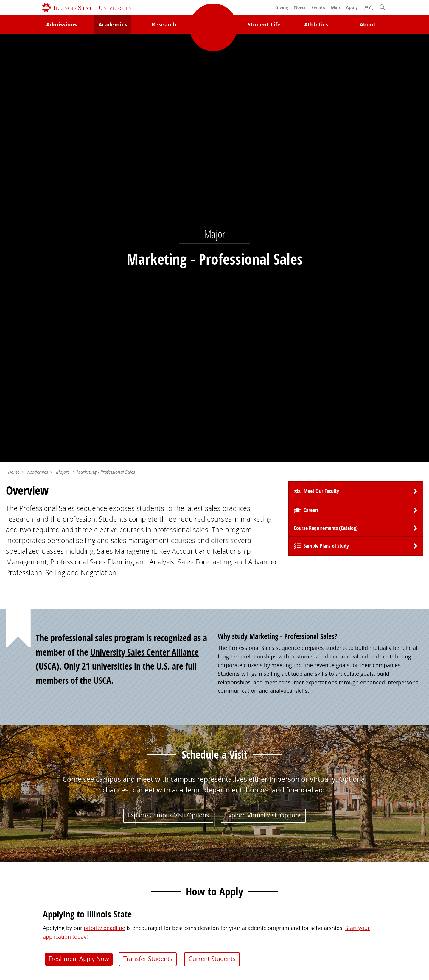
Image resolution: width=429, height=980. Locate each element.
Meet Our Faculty (321, 71)
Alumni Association (242, 802)
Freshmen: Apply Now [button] (79, 539)
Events (226, 827)
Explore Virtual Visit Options (263, 395)
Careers (311, 90)
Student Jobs (128, 815)
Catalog (121, 827)
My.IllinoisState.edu (136, 802)
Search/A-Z (19, 839)
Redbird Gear (234, 815)
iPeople (333, 815)
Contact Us (276, 916)
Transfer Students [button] (147, 539)
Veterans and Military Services (149, 872)
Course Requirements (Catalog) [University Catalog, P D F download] (326, 108)
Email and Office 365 (350, 827)
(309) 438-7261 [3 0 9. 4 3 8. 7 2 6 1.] (302, 666)
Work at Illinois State (349, 802)
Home (13, 52)
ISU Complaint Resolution (343, 930)
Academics (37, 52)
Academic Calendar (30, 852)
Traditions (230, 852)
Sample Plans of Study (326, 125)
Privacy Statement (35, 930)
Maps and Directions (32, 827)
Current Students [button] (212, 539)
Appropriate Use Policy (193, 930)
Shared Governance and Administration (373, 860)
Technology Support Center (40, 815)
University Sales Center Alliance (144, 232)
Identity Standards (136, 930)
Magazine (230, 839)
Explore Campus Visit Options (168, 395)
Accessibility (396, 930)
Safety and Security (30, 864)
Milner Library (23, 802)
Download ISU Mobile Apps (40, 876)
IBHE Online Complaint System (266, 930)
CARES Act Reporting (214, 938)
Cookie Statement (85, 930)
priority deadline (104, 507)
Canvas (121, 839)
